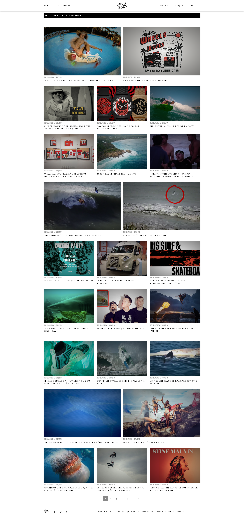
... (133, 498)
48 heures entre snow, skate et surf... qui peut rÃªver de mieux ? (121, 489)
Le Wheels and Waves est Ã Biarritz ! (146, 80)
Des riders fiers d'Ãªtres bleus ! (143, 442)
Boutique (177, 5)
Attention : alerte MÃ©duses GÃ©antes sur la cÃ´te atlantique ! (68, 489)
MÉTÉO (164, 5)
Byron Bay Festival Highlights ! (117, 174)
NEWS (47, 5)
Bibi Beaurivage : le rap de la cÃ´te (172, 126)
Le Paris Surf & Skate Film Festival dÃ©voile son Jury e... (79, 80)
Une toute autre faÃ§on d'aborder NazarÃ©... (73, 235)
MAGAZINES (63, 5)
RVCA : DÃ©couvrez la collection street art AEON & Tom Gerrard (65, 175)
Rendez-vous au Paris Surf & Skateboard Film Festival (168, 282)
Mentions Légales (158, 512)
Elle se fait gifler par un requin (144, 235)
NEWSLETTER (136, 512)
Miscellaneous (74, 15)
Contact (146, 512)
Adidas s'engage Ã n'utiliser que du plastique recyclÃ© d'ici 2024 (67, 382)
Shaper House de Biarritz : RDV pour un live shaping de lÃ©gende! (67, 127)
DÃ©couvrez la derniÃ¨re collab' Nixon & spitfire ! (118, 127)
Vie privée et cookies (176, 512)
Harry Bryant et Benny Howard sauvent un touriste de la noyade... (173, 175)
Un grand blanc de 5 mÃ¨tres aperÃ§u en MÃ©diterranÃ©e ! (81, 442)
